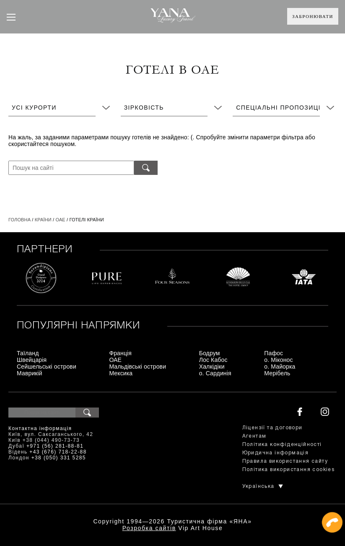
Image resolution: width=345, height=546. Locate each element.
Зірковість (144, 107)
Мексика (120, 373)
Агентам (254, 436)
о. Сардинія (215, 373)
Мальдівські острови (137, 366)
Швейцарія (32, 359)
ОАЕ (60, 219)
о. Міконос (278, 359)
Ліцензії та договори (272, 428)
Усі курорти (34, 107)
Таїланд (28, 353)
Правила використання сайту (285, 461)
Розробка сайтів (149, 528)
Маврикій (29, 373)
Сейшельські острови (46, 366)
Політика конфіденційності (282, 444)
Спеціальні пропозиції (279, 107)
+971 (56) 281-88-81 (54, 446)
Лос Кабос (213, 359)
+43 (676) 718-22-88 (57, 452)
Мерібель (277, 373)
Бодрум (209, 353)
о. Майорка (279, 366)
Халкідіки (212, 366)
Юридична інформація (275, 453)
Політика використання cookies (288, 469)
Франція (120, 353)
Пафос (273, 353)
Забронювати (312, 16)
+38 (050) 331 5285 (58, 458)
